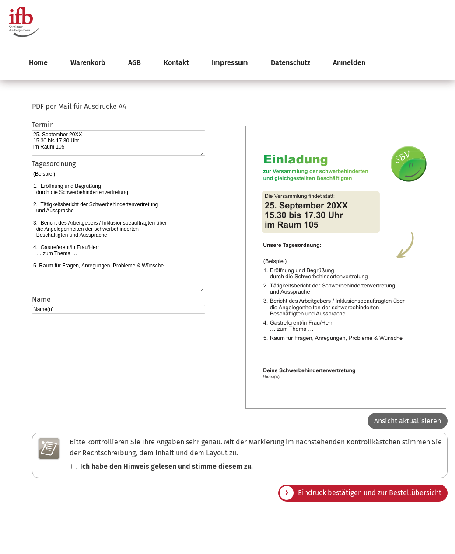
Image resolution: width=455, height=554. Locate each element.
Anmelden (349, 63)
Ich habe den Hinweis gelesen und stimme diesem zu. (166, 466)
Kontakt (176, 63)
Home (38, 63)
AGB (134, 63)
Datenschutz (290, 63)
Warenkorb (87, 63)
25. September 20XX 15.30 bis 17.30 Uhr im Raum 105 (118, 143)
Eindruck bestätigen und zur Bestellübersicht (369, 492)
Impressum (230, 63)
